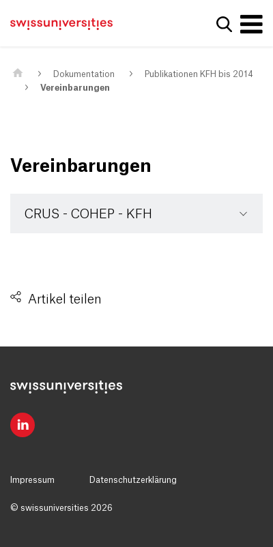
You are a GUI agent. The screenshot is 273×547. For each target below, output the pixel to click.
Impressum (32, 480)
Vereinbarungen (75, 88)
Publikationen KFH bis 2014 (199, 74)
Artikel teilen (65, 299)
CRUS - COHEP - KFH (88, 214)
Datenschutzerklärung (133, 480)
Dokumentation (84, 74)
